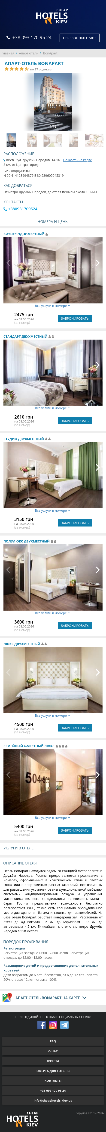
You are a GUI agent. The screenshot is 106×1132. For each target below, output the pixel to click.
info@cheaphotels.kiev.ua (53, 1100)
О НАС (53, 1051)
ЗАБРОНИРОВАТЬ (75, 318)
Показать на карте (77, 160)
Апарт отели (28, 53)
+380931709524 (20, 208)
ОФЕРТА (53, 1061)
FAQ (53, 1041)
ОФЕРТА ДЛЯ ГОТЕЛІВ (53, 1071)
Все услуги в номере (52, 305)
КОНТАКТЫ (53, 1080)
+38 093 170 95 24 (28, 37)
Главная (7, 53)
